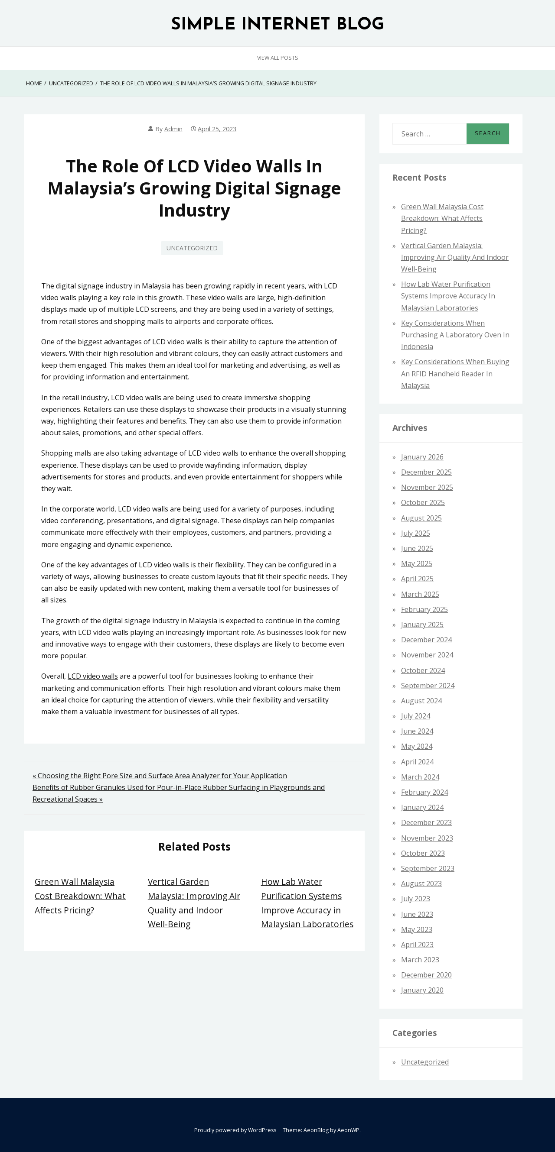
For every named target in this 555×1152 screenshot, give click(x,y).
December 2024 (426, 639)
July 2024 (415, 716)
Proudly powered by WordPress (235, 1130)
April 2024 (417, 762)
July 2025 (415, 533)
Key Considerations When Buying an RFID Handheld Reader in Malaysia (455, 373)
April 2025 (417, 578)
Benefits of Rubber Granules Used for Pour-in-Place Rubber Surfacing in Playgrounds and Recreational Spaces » (179, 793)
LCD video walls (93, 676)
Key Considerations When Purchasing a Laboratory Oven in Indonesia (455, 334)
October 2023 (423, 853)
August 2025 (421, 518)
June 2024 (417, 731)
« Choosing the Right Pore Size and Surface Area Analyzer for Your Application (160, 775)
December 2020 (426, 975)
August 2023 (421, 883)
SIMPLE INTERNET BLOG (278, 25)
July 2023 (415, 898)
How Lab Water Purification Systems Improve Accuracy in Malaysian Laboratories (448, 295)
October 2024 (423, 670)
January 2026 (422, 457)
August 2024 (421, 700)
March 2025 (420, 594)
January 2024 (422, 807)
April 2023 (417, 944)
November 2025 (427, 487)
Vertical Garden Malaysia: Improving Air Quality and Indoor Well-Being (455, 257)
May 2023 (416, 929)
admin (173, 129)
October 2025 (423, 502)
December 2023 (426, 822)
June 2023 (417, 914)
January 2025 (422, 624)
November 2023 (427, 838)
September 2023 (427, 868)
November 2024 (427, 655)
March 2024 (420, 777)
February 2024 (424, 792)
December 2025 (426, 472)
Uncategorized (192, 248)
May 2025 (416, 563)
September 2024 (427, 685)
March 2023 (420, 959)
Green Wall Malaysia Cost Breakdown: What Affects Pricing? (80, 896)
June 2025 (417, 548)
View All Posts (277, 57)
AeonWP (348, 1130)
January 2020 (422, 990)
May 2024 (416, 746)
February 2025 (424, 609)
